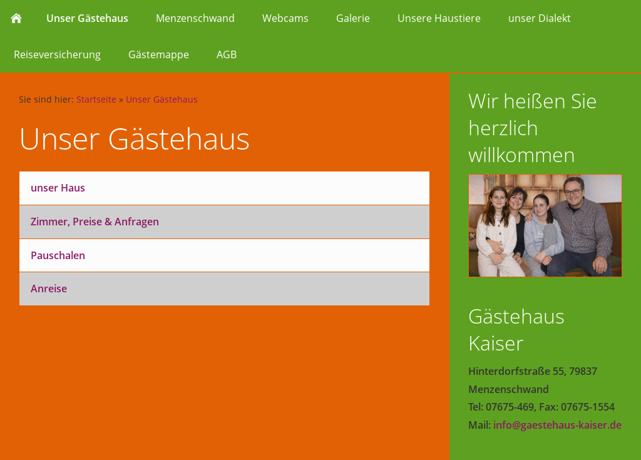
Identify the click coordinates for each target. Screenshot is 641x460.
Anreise (49, 288)
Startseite (96, 99)
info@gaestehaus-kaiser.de (557, 425)
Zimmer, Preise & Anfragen (95, 221)
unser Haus (58, 188)
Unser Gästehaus (162, 99)
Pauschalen (58, 255)
